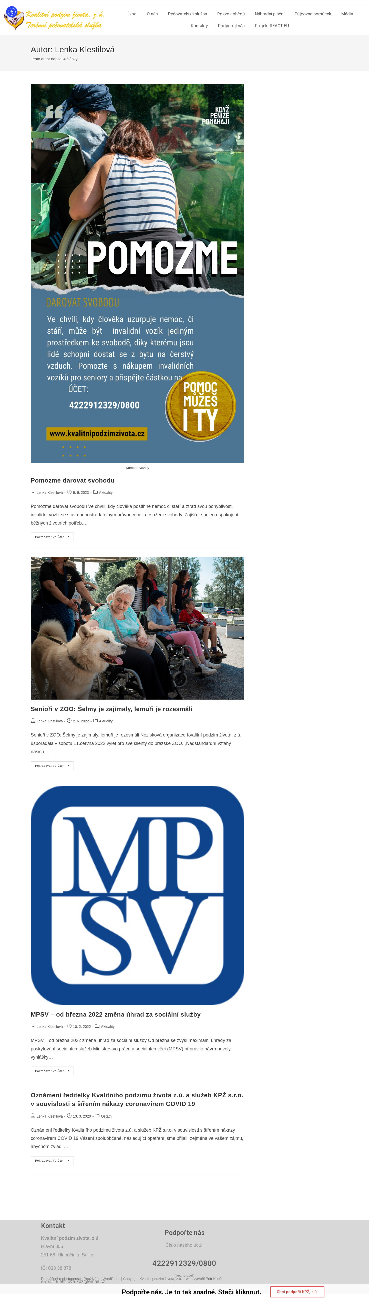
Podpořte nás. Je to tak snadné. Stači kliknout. (191, 1292)
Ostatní (106, 1116)
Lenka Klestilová (50, 492)
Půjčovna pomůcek (313, 13)
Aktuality (106, 492)
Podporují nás (231, 25)
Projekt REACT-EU (272, 25)
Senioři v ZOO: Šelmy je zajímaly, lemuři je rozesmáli (112, 708)
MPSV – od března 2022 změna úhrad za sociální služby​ (116, 1014)
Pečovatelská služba (187, 13)
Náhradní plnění (269, 13)
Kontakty (199, 25)
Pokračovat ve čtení (54, 535)
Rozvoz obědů (231, 13)
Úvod (132, 13)
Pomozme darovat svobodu (73, 480)
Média (347, 13)
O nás (152, 13)
